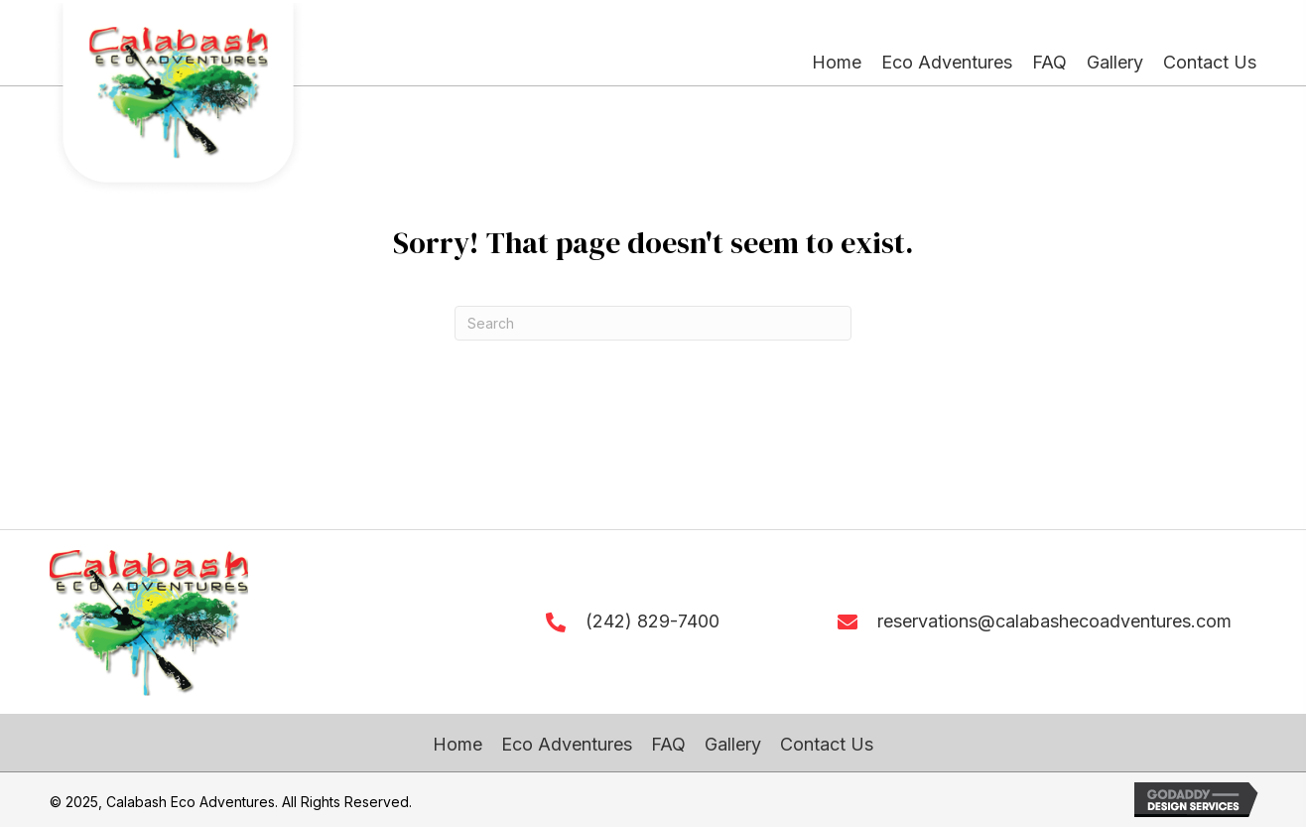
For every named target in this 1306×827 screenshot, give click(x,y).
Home (457, 744)
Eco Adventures (566, 744)
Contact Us (826, 744)
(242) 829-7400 (652, 621)
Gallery (733, 744)
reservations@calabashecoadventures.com (1054, 621)
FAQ (668, 744)
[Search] (653, 323)
